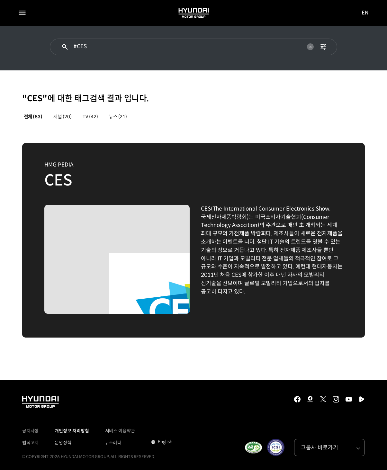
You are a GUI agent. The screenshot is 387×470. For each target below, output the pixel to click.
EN (365, 13)
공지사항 (30, 431)
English (164, 442)
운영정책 (63, 443)
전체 (33, 117)
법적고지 (30, 443)
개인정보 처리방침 (72, 431)
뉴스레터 (113, 443)
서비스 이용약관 (120, 431)
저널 (62, 117)
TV (90, 117)
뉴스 (118, 117)
